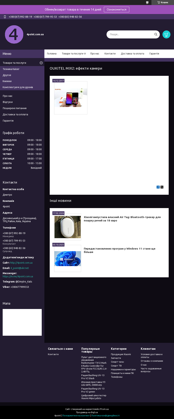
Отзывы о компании (152, 361)
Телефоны (117, 377)
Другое (7, 75)
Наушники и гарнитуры (123, 369)
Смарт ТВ (116, 365)
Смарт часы (117, 361)
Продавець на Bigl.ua (87, 412)
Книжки (7, 81)
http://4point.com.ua (21, 262)
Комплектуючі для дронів (18, 87)
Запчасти (116, 358)
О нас (144, 364)
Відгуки (8, 101)
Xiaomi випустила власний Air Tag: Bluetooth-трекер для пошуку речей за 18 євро (122, 219)
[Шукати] (156, 34)
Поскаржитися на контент (76, 415)
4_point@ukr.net (19, 268)
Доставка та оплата (132, 53)
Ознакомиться (116, 9)
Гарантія (154, 53)
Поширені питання (14, 108)
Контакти (110, 53)
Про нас (94, 53)
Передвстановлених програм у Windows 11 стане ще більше (119, 250)
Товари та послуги (72, 53)
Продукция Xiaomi (121, 354)
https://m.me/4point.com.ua (18, 276)
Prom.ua (104, 409)
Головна (51, 53)
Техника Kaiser (11, 69)
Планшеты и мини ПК (122, 373)
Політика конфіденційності (105, 415)
